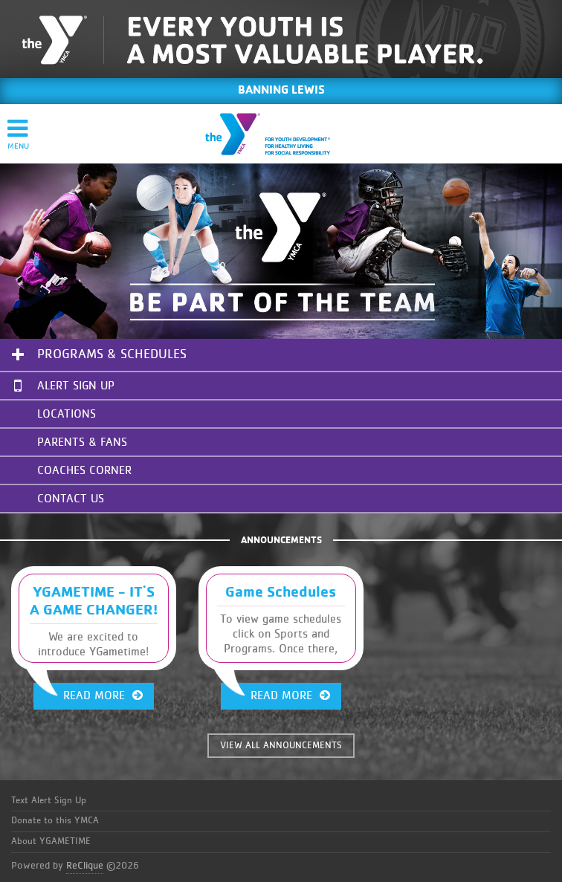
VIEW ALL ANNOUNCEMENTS (281, 745)
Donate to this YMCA (55, 821)
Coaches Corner (84, 470)
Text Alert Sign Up (48, 800)
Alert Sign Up (64, 385)
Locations (66, 414)
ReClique (84, 865)
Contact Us (70, 499)
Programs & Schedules (112, 354)
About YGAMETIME (51, 841)
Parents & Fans (82, 442)
